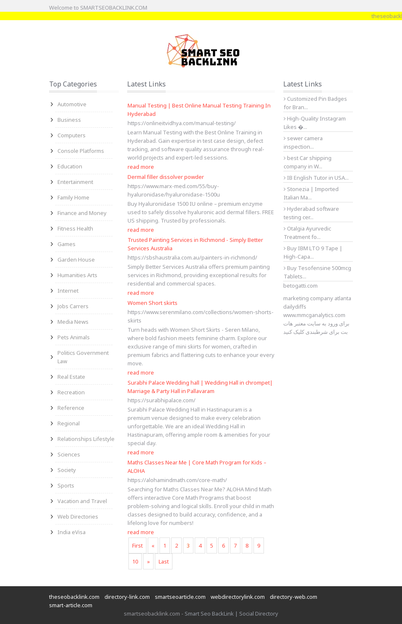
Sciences (68, 454)
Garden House (76, 259)
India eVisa (71, 532)
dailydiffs (294, 306)
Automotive (71, 104)
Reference (70, 408)
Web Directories (77, 516)
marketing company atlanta (317, 298)
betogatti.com (300, 285)
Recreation (71, 392)
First (137, 545)
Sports (65, 485)
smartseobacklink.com (152, 613)
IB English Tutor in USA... (316, 177)
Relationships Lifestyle (86, 439)
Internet (67, 290)
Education (69, 166)
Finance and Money (82, 213)
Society (66, 470)
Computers (71, 135)
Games (66, 244)
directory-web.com (293, 596)
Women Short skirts (153, 303)
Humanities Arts (77, 275)
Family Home (73, 197)
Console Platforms (80, 151)
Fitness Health (75, 228)
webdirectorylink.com (238, 596)
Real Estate (71, 376)
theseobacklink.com (74, 596)
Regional (68, 423)
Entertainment (75, 182)
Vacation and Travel (82, 501)
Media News (73, 321)
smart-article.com (70, 605)
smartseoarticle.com (180, 596)
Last (164, 561)
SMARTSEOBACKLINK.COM (113, 7)
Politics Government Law (83, 357)
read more (141, 166)
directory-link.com (127, 596)
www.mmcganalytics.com (314, 315)
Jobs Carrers (73, 306)
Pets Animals (73, 337)
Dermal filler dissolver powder (166, 177)
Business (69, 119)
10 (135, 561)
